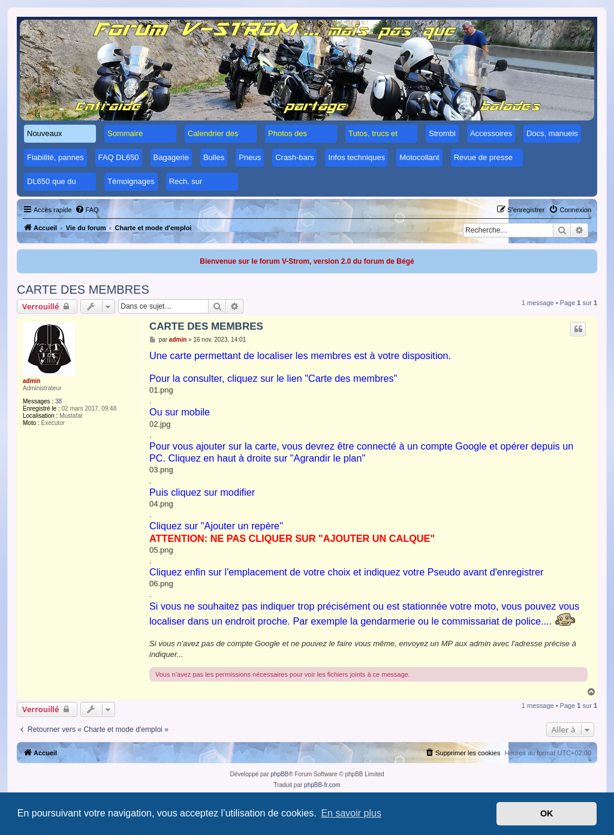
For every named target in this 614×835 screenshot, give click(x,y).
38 (58, 401)
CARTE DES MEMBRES (83, 289)
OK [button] (546, 813)
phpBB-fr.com (322, 785)
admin (31, 381)
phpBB (279, 774)
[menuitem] (87, 210)
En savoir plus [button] (351, 813)
